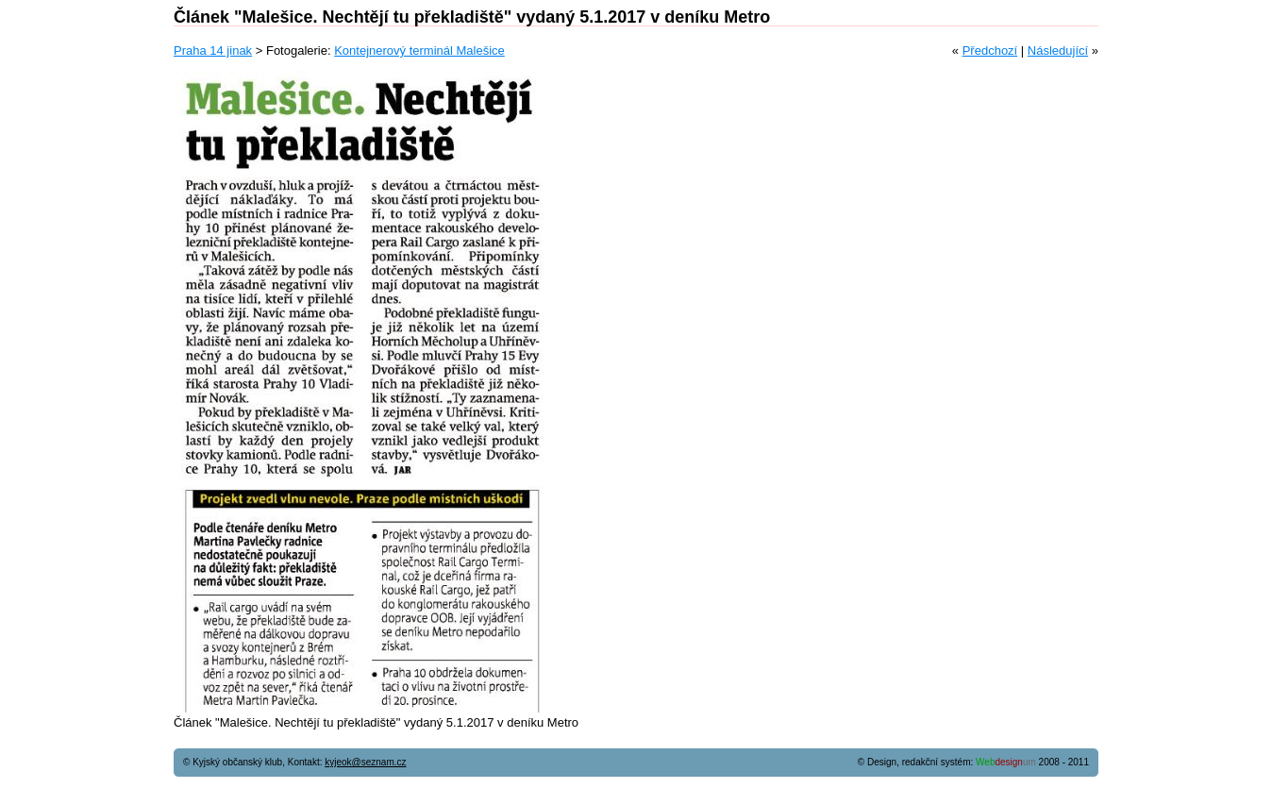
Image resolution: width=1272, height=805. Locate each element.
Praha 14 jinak (213, 50)
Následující (1058, 50)
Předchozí (990, 50)
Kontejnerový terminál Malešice (419, 50)
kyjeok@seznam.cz (365, 762)
